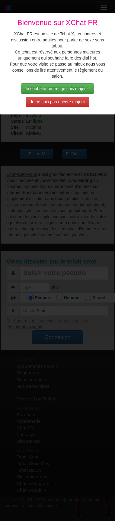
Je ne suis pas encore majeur (57, 101)
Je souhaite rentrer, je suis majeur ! (58, 88)
